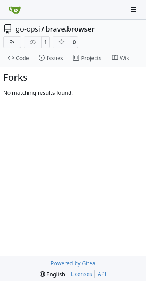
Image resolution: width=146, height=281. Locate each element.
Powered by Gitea (73, 263)
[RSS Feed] (12, 42)
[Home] (15, 10)
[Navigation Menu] (134, 9)
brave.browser (70, 29)
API (102, 273)
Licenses (81, 273)
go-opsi (28, 29)
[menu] (52, 274)
